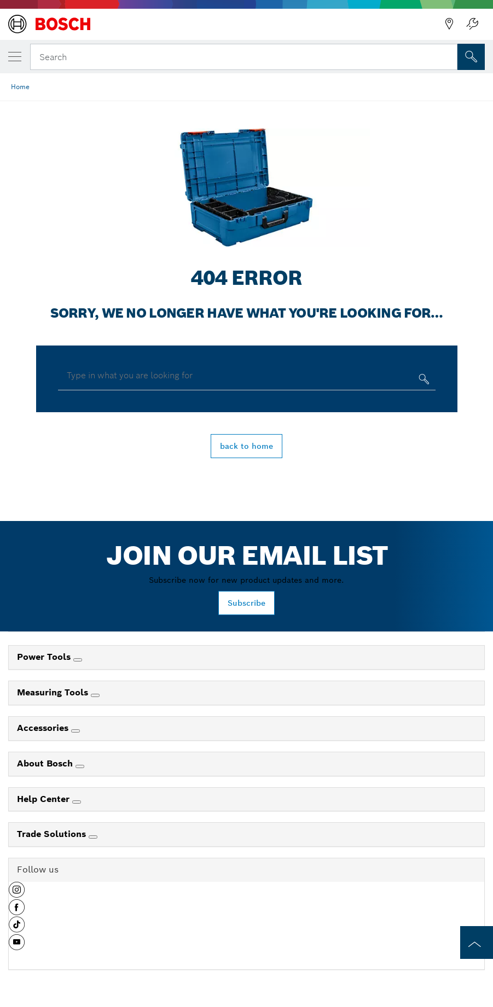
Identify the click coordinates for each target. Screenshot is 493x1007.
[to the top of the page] (476, 942)
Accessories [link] (44, 728)
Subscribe (246, 603)
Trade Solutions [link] (53, 834)
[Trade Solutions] (93, 837)
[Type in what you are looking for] (422, 381)
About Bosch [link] (46, 763)
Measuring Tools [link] (54, 692)
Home (20, 87)
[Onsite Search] (471, 57)
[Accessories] (75, 731)
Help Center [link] (44, 799)
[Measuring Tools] (95, 695)
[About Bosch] (80, 766)
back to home (246, 446)
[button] (17, 894)
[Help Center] (76, 802)
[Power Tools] (77, 659)
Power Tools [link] (45, 657)
